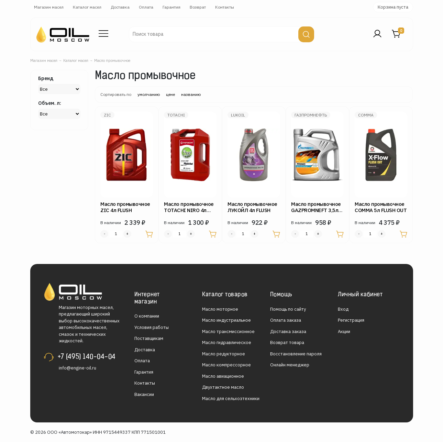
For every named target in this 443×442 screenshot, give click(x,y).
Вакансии (144, 394)
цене (170, 94)
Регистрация (351, 320)
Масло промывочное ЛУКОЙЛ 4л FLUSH (252, 207)
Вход (343, 309)
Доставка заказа (288, 331)
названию (191, 94)
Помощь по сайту (288, 309)
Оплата (146, 7)
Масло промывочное (112, 60)
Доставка (120, 7)
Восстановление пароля (296, 354)
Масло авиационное (223, 376)
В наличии (110, 222)
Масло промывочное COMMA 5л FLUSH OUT (381, 207)
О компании (146, 316)
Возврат (198, 7)
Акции (344, 331)
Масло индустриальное (226, 320)
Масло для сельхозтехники (230, 398)
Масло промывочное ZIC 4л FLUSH (125, 207)
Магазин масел (49, 7)
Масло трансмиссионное (228, 331)
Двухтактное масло (223, 387)
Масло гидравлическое (226, 342)
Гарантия (171, 7)
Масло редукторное (223, 354)
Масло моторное (220, 309)
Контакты (224, 7)
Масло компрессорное (226, 365)
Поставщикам (148, 338)
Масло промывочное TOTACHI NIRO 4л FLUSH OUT (189, 210)
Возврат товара (287, 342)
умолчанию (148, 94)
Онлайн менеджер (289, 365)
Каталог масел (87, 7)
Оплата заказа (285, 320)
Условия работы (151, 327)
